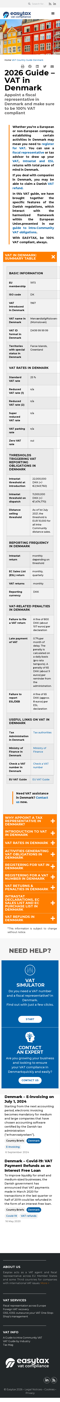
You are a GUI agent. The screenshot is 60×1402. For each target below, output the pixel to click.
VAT (16, 161)
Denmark (34, 1140)
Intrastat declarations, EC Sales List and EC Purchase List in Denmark (22, 903)
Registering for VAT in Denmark (27, 866)
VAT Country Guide (22, 60)
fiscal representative (28, 152)
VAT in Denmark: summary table (21, 257)
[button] (53, 13)
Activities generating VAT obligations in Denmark (27, 854)
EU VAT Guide (40, 779)
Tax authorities (42, 732)
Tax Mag (8, 1344)
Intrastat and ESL (38, 161)
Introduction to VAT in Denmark (26, 833)
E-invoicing (13, 1146)
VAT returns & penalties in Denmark (26, 887)
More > (45, 1283)
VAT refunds (28, 1215)
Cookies (49, 1389)
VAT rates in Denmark (26, 843)
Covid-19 (11, 1215)
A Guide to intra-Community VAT (22, 1337)
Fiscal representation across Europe (24, 1305)
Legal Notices (33, 1389)
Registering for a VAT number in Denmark (26, 877)
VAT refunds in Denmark (20, 918)
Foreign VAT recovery (16, 1309)
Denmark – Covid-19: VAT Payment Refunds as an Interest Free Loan (28, 1165)
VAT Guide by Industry (16, 1341)
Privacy (30, 1393)
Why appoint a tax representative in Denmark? (23, 821)
